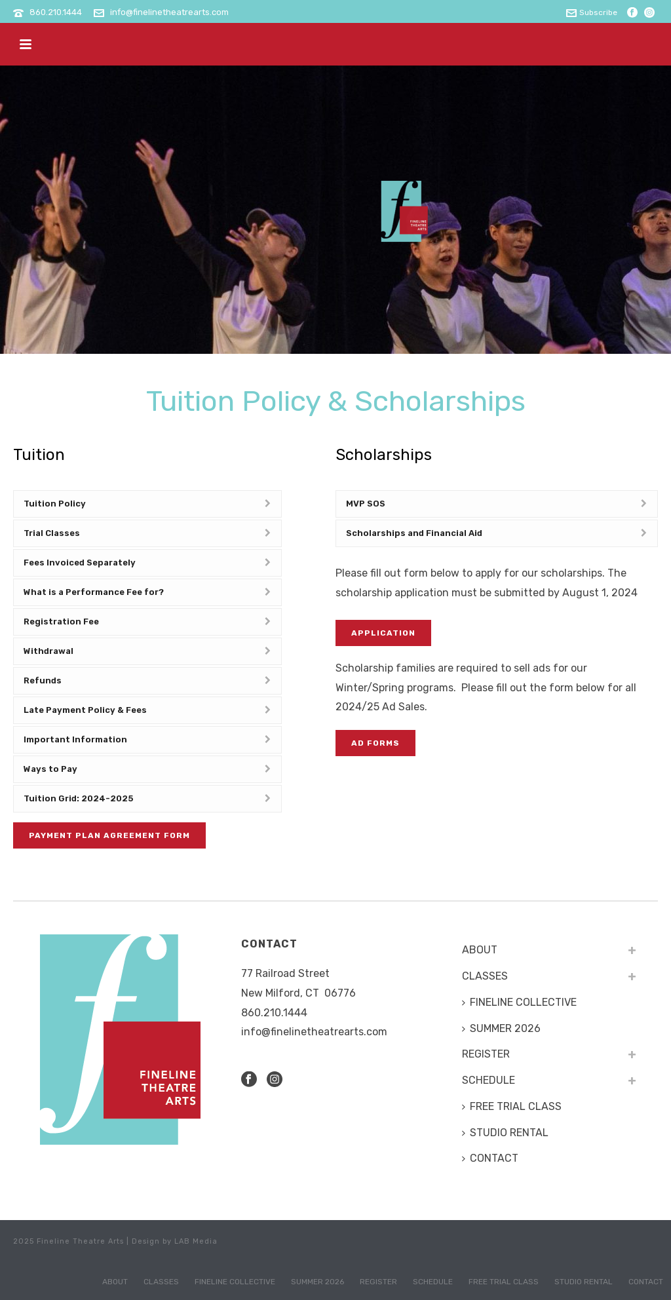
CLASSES (485, 976)
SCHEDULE (488, 1080)
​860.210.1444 (274, 1012)
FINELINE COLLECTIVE (519, 1002)
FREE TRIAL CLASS (512, 1106)
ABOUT (479, 950)
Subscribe (591, 12)
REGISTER (486, 1054)
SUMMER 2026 (501, 1028)
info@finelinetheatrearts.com (169, 12)
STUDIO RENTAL (505, 1132)
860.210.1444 (55, 12)
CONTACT (490, 1158)
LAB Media (196, 1241)
